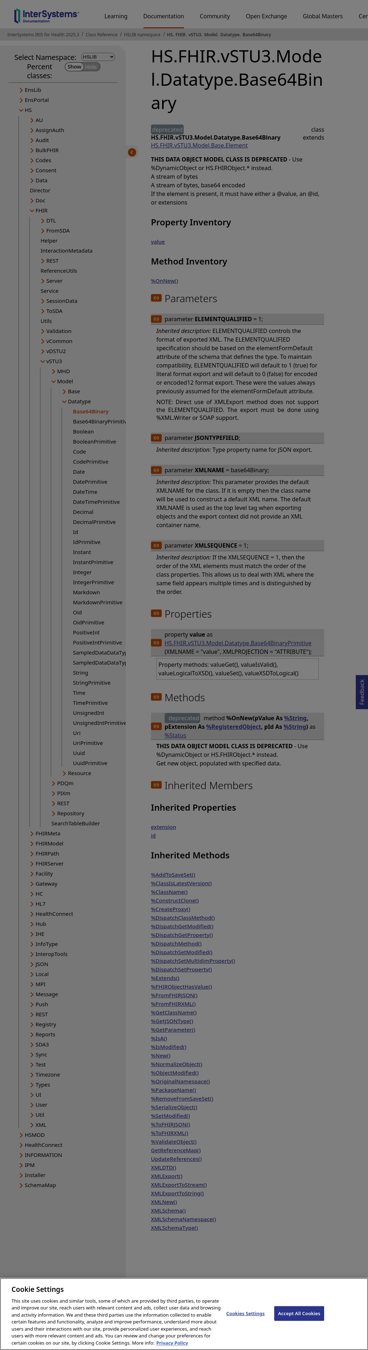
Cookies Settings (245, 1318)
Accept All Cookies (299, 1318)
